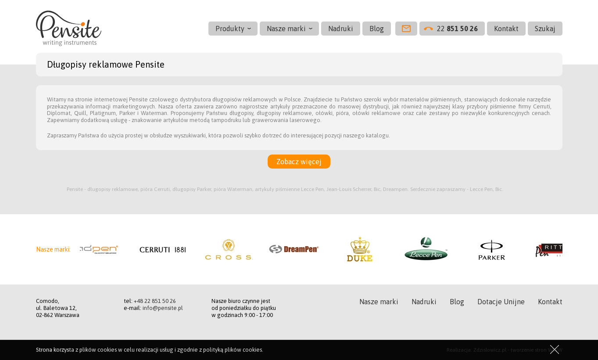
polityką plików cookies (232, 349)
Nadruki (340, 28)
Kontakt (506, 28)
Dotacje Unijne (501, 302)
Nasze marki (286, 28)
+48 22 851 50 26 (155, 301)
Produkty (229, 28)
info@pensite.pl (163, 308)
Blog (376, 28)
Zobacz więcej (299, 162)
